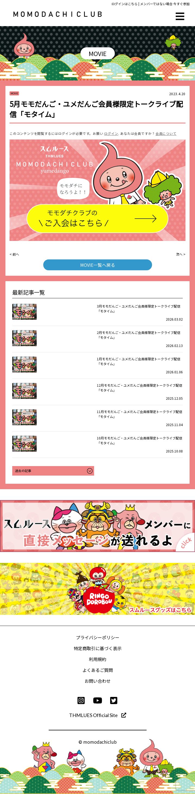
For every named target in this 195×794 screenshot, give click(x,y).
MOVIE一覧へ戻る (97, 265)
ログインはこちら (125, 3)
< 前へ (14, 254)
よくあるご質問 (97, 670)
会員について (166, 133)
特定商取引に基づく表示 (98, 648)
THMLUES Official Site (97, 715)
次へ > (180, 254)
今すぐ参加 (181, 3)
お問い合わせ (98, 681)
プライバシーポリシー (97, 637)
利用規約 (97, 659)
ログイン (111, 133)
